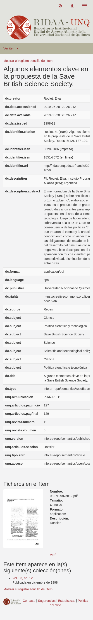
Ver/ (53, 555)
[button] (60, 5)
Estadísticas (66, 600)
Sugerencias (47, 600)
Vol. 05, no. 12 (22, 578)
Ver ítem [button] (10, 48)
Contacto (29, 600)
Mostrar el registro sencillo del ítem (27, 60)
